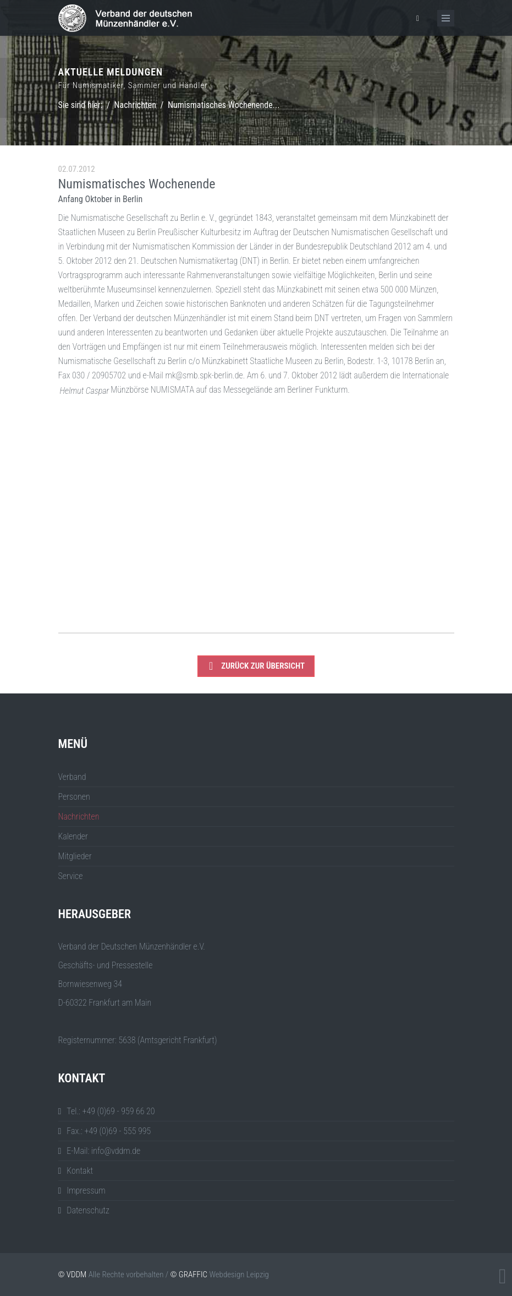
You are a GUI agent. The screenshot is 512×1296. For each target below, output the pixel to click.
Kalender (73, 836)
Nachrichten (135, 105)
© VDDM (72, 1274)
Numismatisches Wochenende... (223, 105)
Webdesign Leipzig (238, 1274)
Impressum (86, 1190)
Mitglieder (75, 856)
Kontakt (80, 1170)
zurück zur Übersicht (257, 665)
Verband (72, 777)
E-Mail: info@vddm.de (103, 1151)
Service (70, 876)
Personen (74, 796)
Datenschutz (88, 1210)
